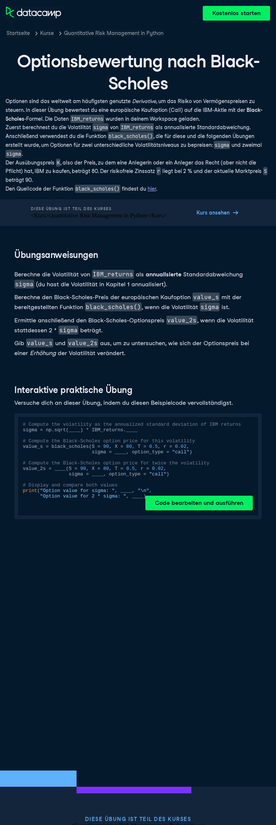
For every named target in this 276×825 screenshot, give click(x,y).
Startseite (18, 33)
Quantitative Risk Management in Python (113, 33)
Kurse (47, 33)
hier (152, 189)
